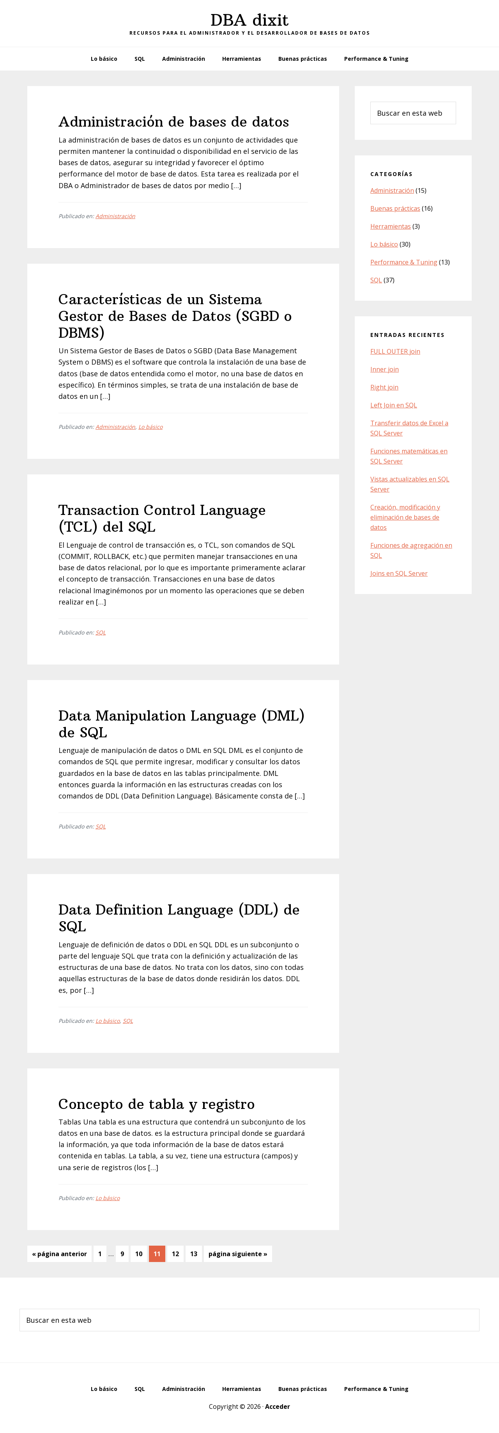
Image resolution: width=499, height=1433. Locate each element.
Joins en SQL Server (399, 573)
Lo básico (150, 426)
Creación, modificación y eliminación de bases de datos (405, 517)
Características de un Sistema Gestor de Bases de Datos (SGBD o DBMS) (175, 316)
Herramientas (390, 226)
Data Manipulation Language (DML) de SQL (181, 724)
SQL (101, 632)
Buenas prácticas (395, 208)
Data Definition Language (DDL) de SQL (179, 918)
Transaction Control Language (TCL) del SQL (162, 518)
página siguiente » (237, 1255)
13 (196, 1253)
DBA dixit (250, 20)
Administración (115, 216)
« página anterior (59, 1255)
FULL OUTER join (395, 351)
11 (159, 1253)
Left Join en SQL (393, 405)
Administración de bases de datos (173, 121)
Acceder (277, 1406)
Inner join (384, 369)
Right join (384, 387)
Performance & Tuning (403, 262)
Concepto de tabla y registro (156, 1104)
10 (141, 1253)
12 (178, 1253)
